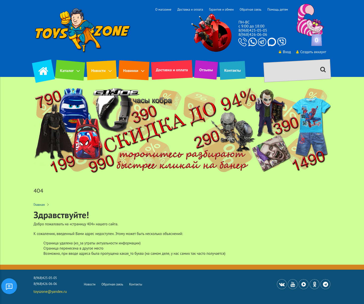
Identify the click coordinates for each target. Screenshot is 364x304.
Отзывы (206, 69)
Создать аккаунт (311, 51)
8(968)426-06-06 (252, 34)
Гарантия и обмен (221, 9)
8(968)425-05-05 (252, 30)
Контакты (232, 70)
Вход (285, 51)
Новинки (130, 70)
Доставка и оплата (190, 9)
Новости (98, 70)
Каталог (67, 70)
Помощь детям (277, 9)
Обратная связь (250, 9)
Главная (39, 204)
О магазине (163, 9)
